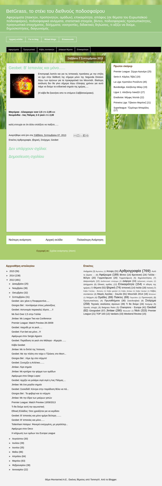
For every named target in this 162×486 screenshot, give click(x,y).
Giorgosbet (94, 310)
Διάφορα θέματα (66, 49)
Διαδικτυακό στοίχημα (109, 281)
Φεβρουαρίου (19, 465)
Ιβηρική (36, 140)
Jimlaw (110, 310)
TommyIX (95, 479)
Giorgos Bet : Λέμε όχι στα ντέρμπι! (29, 358)
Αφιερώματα (13, 49)
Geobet (54, 140)
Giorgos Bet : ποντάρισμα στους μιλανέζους (33, 305)
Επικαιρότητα (82, 49)
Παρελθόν (134, 297)
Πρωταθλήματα (112, 300)
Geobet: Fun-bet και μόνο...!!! (26, 331)
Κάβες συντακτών (46, 49)
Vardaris (115, 314)
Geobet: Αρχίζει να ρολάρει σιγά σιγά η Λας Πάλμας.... (39, 380)
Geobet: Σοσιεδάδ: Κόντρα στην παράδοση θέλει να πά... (40, 389)
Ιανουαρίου (18, 469)
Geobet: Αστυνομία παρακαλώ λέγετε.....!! (32, 309)
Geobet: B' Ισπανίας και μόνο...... (28, 420)
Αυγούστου (18, 438)
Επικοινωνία (68, 39)
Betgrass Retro (109, 307)
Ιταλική (150, 288)
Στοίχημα (45, 140)
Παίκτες (118, 297)
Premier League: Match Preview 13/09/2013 (34, 402)
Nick (137, 310)
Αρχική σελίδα (15, 39)
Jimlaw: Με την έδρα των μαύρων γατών (32, 398)
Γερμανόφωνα (104, 278)
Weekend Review (133, 314)
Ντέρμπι (90, 297)
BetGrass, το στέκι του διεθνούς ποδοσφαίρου (55, 11)
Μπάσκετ (152, 294)
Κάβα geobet (112, 291)
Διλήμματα (88, 284)
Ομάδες (102, 297)
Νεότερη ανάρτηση (20, 239)
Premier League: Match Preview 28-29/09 (32, 323)
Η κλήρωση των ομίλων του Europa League (33, 433)
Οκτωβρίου (18, 292)
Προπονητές (147, 297)
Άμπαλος (99, 271)
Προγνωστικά (29, 49)
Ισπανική (126, 287)
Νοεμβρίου (18, 288)
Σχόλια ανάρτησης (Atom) (63, 251)
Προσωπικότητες (91, 301)
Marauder (127, 311)
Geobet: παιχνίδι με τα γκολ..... (27, 327)
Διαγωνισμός (89, 281)
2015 (12, 271)
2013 (12, 280)
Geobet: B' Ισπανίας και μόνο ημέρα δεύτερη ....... (36, 415)
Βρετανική (137, 274)
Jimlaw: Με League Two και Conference (31, 318)
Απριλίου (17, 456)
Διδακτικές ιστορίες (145, 281)
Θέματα (97, 287)
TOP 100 (100, 314)
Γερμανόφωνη (125, 278)
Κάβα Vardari (141, 291)
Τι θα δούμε (132, 304)
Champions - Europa (130, 307)
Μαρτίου (16, 461)
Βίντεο (123, 274)
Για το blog (33, 39)
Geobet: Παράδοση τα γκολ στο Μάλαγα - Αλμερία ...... (39, 340)
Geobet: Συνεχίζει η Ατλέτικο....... (28, 362)
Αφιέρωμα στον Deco (22, 428)
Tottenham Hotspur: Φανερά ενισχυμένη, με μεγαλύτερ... (40, 424)
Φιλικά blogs (50, 39)
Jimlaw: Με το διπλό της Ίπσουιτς (28, 349)
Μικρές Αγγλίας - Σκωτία (109, 294)
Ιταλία (139, 287)
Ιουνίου (16, 447)
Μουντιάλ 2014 (135, 294)
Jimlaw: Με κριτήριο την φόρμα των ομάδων (34, 371)
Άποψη (110, 271)
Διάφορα (127, 281)
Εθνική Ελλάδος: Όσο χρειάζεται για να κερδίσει (35, 411)
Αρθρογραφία (24, 140)
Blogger (112, 479)
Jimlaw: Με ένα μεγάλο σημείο (27, 384)
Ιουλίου (16, 443)
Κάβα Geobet (18, 345)
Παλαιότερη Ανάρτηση (90, 239)
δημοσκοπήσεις (145, 278)
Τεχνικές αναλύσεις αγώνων (105, 304)
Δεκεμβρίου (18, 283)
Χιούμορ (148, 304)
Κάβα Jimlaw (126, 291)
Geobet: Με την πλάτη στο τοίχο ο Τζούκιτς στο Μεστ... (39, 353)
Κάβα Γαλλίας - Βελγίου (93, 291)
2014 (12, 275)
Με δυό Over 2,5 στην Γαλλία (26, 314)
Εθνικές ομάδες (105, 284)
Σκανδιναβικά (133, 301)
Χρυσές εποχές (90, 307)
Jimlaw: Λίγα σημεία (22, 367)
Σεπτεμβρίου (18, 297)
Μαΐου (15, 452)
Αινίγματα (87, 271)
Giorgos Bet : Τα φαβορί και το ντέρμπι (31, 393)
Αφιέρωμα (105, 274)
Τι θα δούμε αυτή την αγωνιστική (28, 406)
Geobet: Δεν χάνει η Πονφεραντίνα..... (30, 301)
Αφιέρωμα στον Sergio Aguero (27, 336)
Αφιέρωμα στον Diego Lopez (26, 376)
